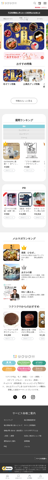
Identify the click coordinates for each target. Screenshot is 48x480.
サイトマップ (8, 420)
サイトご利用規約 (30, 425)
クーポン (40, 19)
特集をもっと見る (24, 101)
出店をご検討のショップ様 (32, 436)
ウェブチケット (24, 130)
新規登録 (37, 7)
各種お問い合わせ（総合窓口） (14, 430)
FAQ (5, 446)
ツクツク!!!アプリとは (31, 430)
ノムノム (27, 446)
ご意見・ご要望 (9, 436)
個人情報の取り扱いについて (13, 425)
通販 (24, 126)
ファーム (24, 137)
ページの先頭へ (41, 458)
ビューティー (24, 134)
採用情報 (27, 441)
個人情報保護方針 (30, 420)
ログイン (44, 7)
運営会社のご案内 (9, 441)
